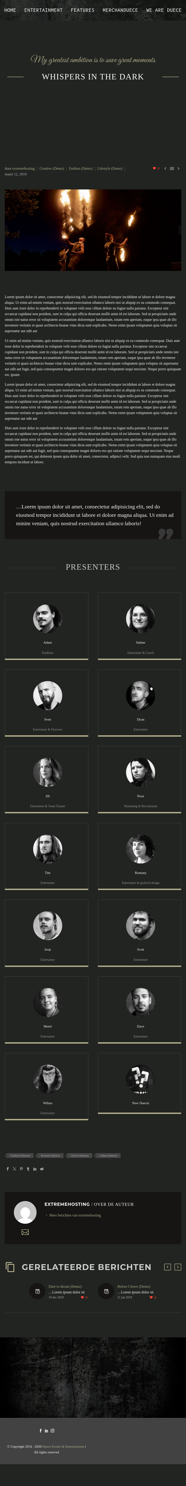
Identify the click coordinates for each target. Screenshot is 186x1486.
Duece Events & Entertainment (63, 1468)
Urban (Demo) (108, 1177)
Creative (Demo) (52, 168)
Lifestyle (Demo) (109, 168)
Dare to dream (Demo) (65, 1308)
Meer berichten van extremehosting (75, 1237)
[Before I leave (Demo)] (107, 1314)
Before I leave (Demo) (133, 1308)
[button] (167, 1288)
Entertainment (43, 10)
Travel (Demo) (80, 1177)
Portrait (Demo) (50, 1177)
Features (82, 10)
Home (10, 10)
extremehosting (23, 168)
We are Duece (164, 10)
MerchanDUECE (120, 10)
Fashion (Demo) (80, 168)
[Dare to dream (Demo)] (39, 1314)
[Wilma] (46, 1106)
